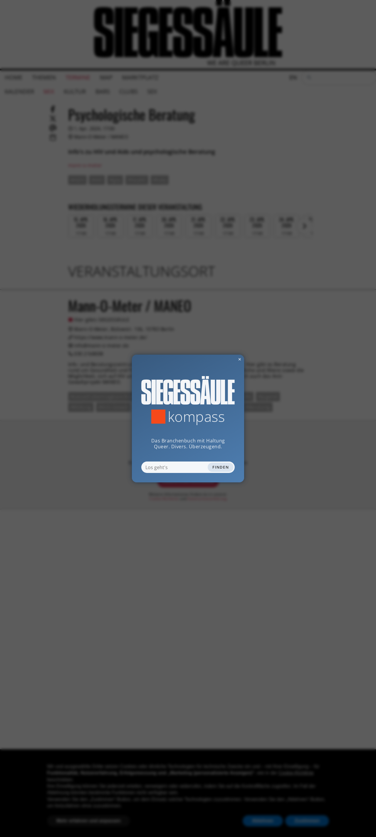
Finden (220, 467)
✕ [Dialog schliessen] (225, 359)
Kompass (196, 416)
